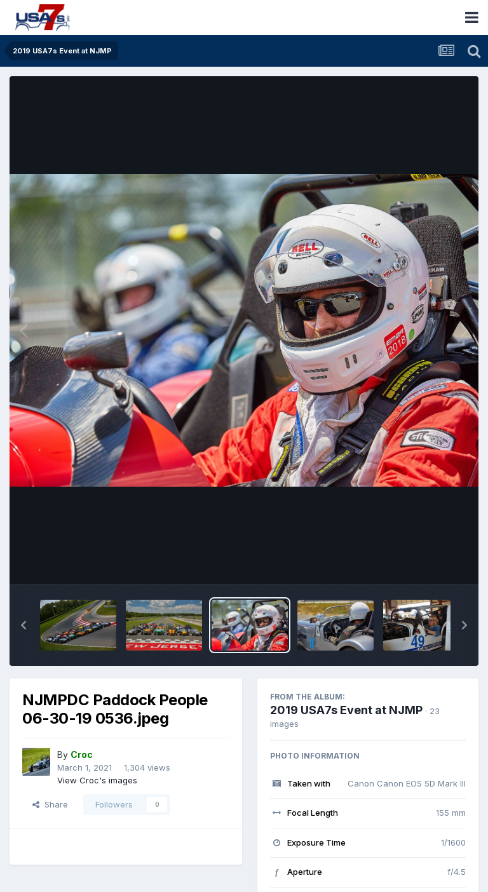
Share (50, 804)
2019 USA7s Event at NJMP (346, 710)
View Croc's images (97, 780)
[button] (23, 625)
